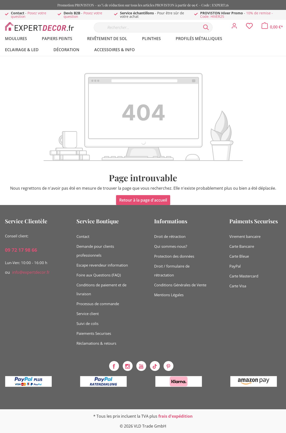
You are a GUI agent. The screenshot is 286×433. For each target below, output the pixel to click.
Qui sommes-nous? (170, 246)
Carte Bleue (239, 256)
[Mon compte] (234, 27)
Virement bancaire (245, 236)
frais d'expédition (175, 416)
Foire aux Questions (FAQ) (98, 275)
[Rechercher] (206, 27)
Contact (82, 236)
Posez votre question (28, 15)
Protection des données (174, 256)
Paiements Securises (93, 333)
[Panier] (272, 27)
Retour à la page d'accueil (143, 200)
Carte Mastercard (243, 275)
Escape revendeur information (102, 265)
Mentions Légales (169, 294)
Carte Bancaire (241, 246)
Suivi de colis (87, 323)
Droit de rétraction (170, 236)
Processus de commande (97, 303)
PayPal (235, 266)
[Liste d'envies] (249, 27)
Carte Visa (237, 285)
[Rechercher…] (147, 27)
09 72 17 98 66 (21, 250)
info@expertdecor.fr (31, 272)
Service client (87, 313)
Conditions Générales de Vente (180, 284)
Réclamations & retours (96, 343)
